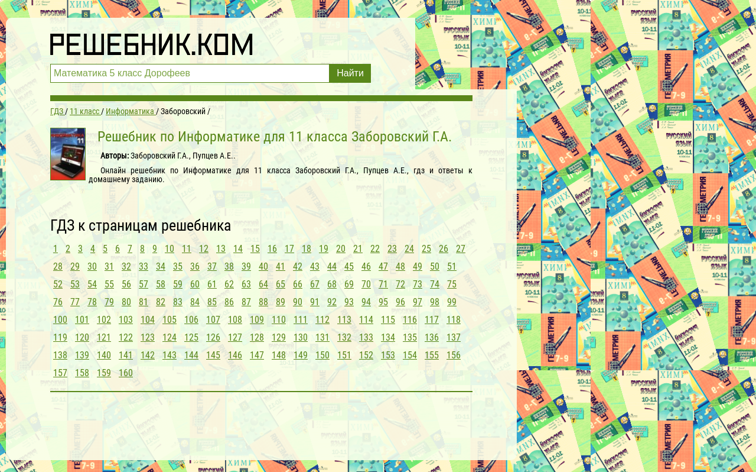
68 (332, 284)
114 (366, 319)
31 (109, 266)
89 (280, 302)
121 (104, 337)
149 (301, 355)
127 (235, 337)
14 (238, 248)
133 (366, 337)
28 (58, 266)
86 (229, 302)
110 (279, 319)
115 (388, 319)
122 (126, 337)
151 (344, 355)
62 (229, 284)
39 (246, 266)
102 (104, 319)
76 (58, 302)
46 (366, 266)
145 (213, 355)
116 (410, 319)
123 (148, 337)
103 (126, 319)
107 (213, 319)
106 (191, 319)
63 (246, 284)
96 (400, 302)
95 (383, 302)
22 (375, 248)
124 (169, 337)
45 (349, 266)
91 (315, 302)
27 (460, 248)
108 (235, 319)
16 (272, 248)
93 (349, 302)
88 (263, 302)
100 (60, 319)
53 (75, 284)
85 (212, 302)
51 (452, 266)
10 (169, 248)
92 (332, 302)
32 (126, 266)
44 (332, 266)
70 (366, 284)
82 (160, 302)
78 (92, 302)
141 (126, 355)
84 (195, 302)
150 (322, 355)
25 (426, 248)
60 (195, 284)
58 (160, 284)
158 (82, 373)
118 (454, 319)
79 (109, 302)
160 (126, 373)
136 (432, 337)
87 (246, 302)
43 (315, 266)
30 (92, 266)
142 (148, 355)
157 (60, 373)
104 (148, 319)
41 (280, 266)
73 (417, 284)
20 (341, 248)
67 (315, 284)
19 (323, 248)
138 (60, 355)
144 (191, 355)
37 (212, 266)
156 (454, 355)
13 (221, 248)
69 (349, 284)
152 (366, 355)
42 (297, 266)
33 (143, 266)
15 (255, 248)
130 (301, 337)
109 (257, 319)
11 (186, 248)
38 (229, 266)
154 (410, 355)
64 (263, 284)
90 (297, 302)
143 (169, 355)
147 (257, 355)
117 (432, 319)
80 (126, 302)
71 (383, 284)
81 (143, 302)
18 (306, 248)
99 (452, 302)
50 (434, 266)
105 (169, 319)
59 (178, 284)
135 (410, 337)
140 (104, 355)
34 (160, 266)
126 (213, 337)
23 (392, 248)
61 (212, 284)
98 (434, 302)
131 (322, 337)
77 (75, 302)
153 (388, 355)
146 (235, 355)
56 (126, 284)
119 (60, 337)
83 (178, 302)
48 (400, 266)
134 (388, 337)
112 (322, 319)
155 (432, 355)
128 (257, 337)
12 (203, 248)
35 (178, 266)
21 (358, 248)
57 (143, 284)
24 (409, 248)
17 (289, 248)
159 (104, 373)
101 (82, 319)
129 (279, 337)
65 (280, 284)
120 (82, 337)
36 (195, 266)
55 (109, 284)
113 (344, 319)
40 (263, 266)
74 (434, 284)
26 (443, 248)
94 (366, 302)
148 (279, 355)
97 (417, 302)
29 (75, 266)
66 (297, 284)
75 (452, 284)
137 (454, 337)
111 (301, 319)
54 (92, 284)
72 (400, 284)
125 (191, 337)
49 (417, 266)
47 (383, 266)
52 (58, 284)
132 (344, 337)
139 (82, 355)
